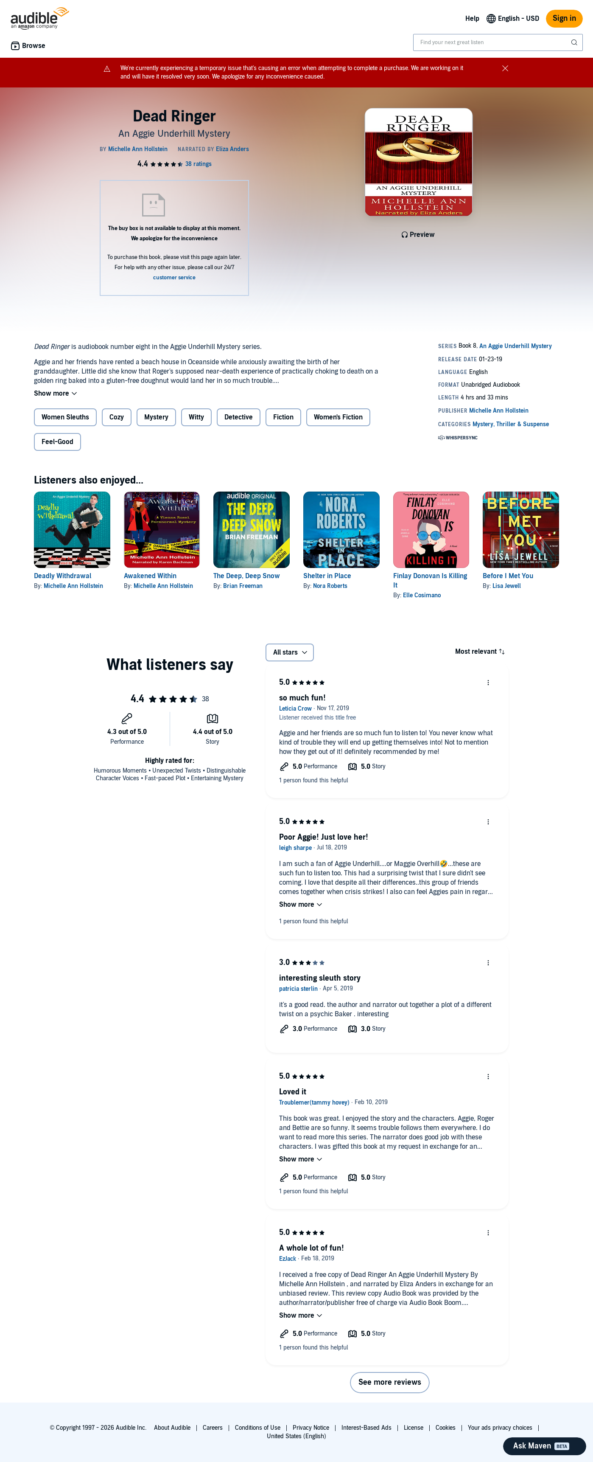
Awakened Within (150, 576)
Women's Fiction (338, 417)
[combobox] (498, 42)
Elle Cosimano (422, 595)
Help (472, 18)
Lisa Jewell (506, 586)
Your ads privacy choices (500, 1427)
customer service (174, 277)
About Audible (172, 1427)
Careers (213, 1427)
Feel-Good (57, 442)
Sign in (564, 18)
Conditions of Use (257, 1427)
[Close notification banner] (505, 68)
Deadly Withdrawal (62, 576)
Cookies (446, 1427)
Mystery (156, 417)
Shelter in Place (327, 576)
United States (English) (296, 1436)
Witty (196, 417)
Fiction (283, 417)
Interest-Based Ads (366, 1427)
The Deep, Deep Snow (246, 576)
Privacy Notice (311, 1427)
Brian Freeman (243, 586)
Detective (238, 417)
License (413, 1427)
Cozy (116, 417)
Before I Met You (508, 576)
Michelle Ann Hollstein (73, 586)
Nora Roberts (330, 586)
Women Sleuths (65, 417)
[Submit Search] (575, 42)
